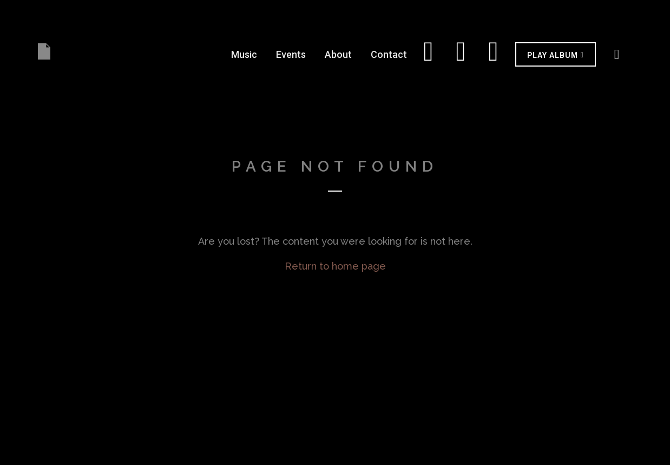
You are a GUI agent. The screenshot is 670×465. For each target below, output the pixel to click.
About (338, 54)
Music (244, 54)
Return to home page (335, 266)
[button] (555, 54)
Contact (389, 54)
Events (291, 54)
